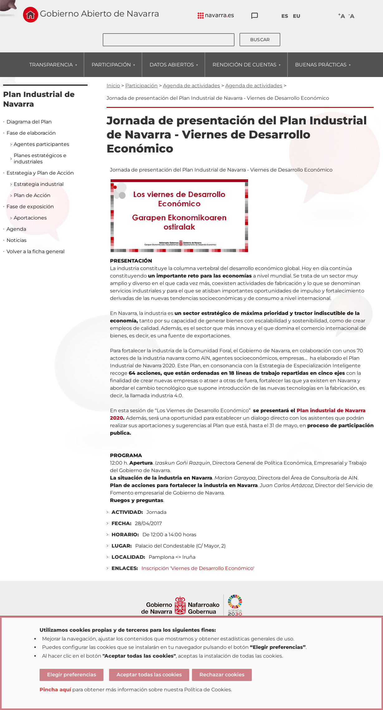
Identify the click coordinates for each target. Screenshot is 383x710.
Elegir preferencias (71, 675)
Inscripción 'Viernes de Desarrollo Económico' (197, 568)
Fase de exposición (30, 207)
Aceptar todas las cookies (149, 675)
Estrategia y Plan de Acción (40, 173)
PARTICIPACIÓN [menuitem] (111, 69)
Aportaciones (30, 218)
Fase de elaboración (31, 133)
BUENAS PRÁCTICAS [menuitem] (321, 69)
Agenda (16, 229)
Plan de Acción (32, 195)
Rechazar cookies (221, 675)
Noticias (16, 240)
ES (284, 16)
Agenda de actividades (191, 86)
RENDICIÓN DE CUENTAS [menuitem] (244, 69)
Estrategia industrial (39, 184)
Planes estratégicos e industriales (40, 158)
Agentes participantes (41, 144)
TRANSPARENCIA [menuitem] (51, 69)
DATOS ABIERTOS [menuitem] (171, 69)
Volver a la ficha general (36, 251)
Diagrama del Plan (29, 122)
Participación (141, 86)
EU (296, 16)
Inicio (113, 86)
